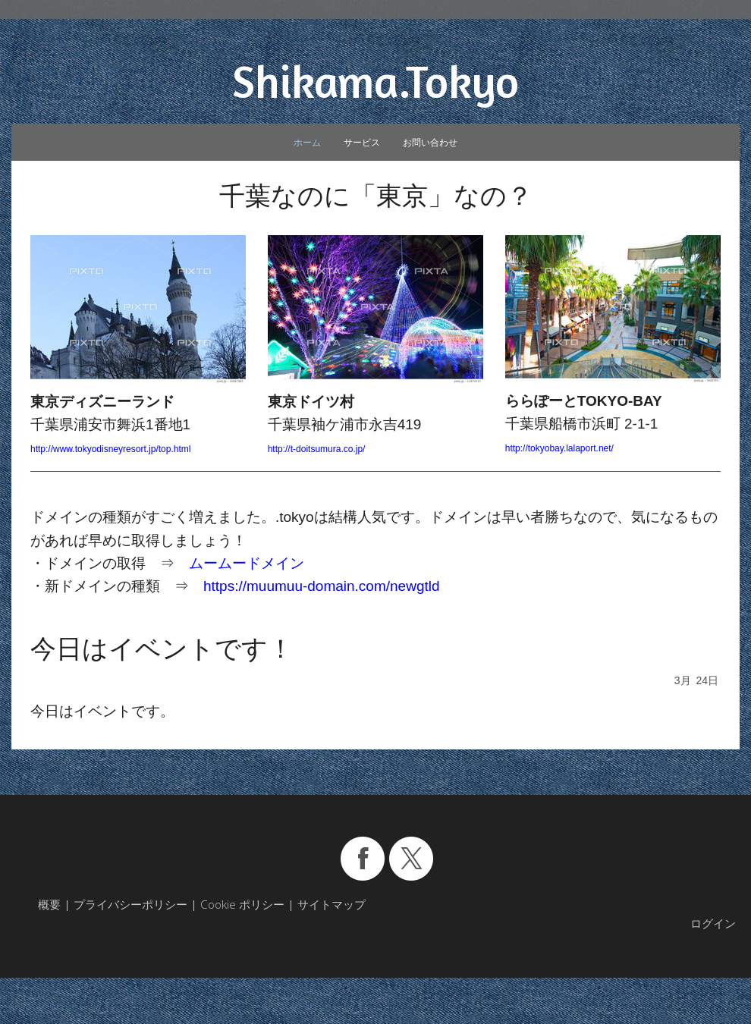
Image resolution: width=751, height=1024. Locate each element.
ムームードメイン (246, 563)
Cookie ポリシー (242, 904)
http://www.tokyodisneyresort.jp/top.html (110, 449)
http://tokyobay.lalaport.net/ (559, 448)
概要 (49, 904)
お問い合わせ (430, 142)
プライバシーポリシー (130, 904)
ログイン (713, 923)
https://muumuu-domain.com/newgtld (321, 586)
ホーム (307, 142)
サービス (362, 142)
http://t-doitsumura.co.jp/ (317, 449)
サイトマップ (331, 904)
